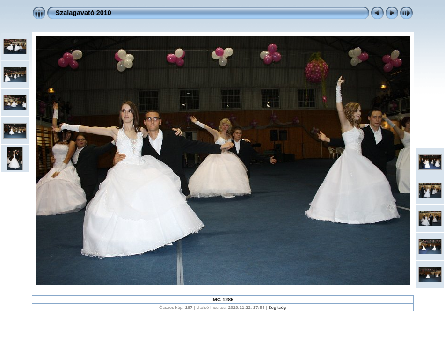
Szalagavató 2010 (83, 12)
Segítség (277, 307)
